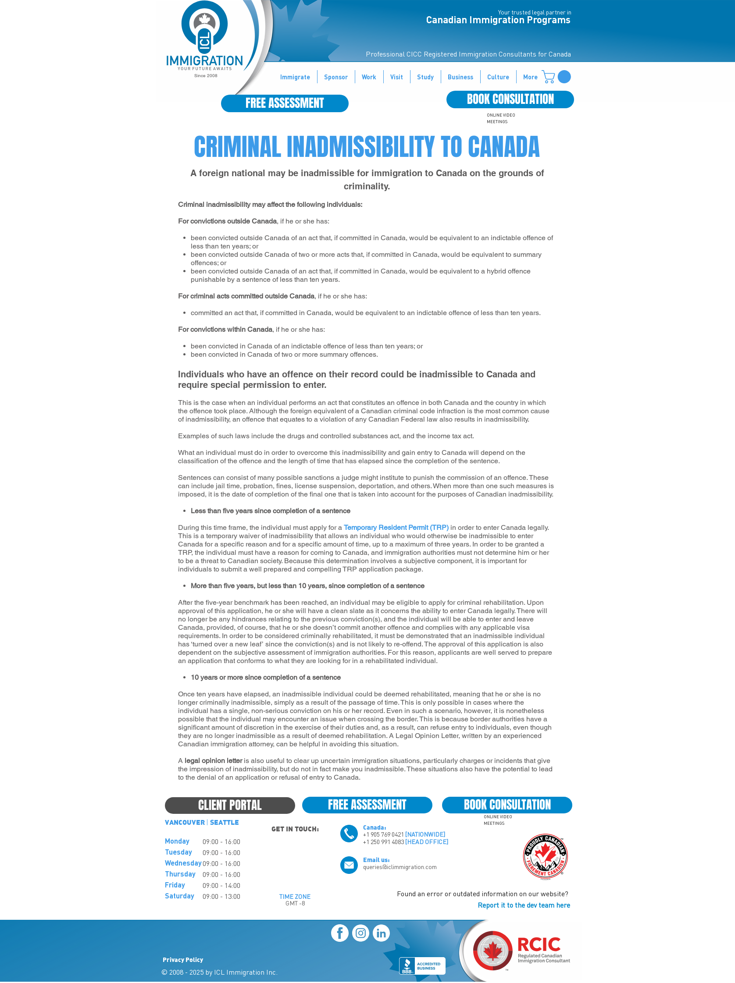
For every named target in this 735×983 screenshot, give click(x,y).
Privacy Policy (183, 959)
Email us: (376, 859)
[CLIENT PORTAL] (230, 805)
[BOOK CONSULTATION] (510, 99)
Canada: (374, 827)
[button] (558, 76)
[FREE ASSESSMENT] (285, 103)
